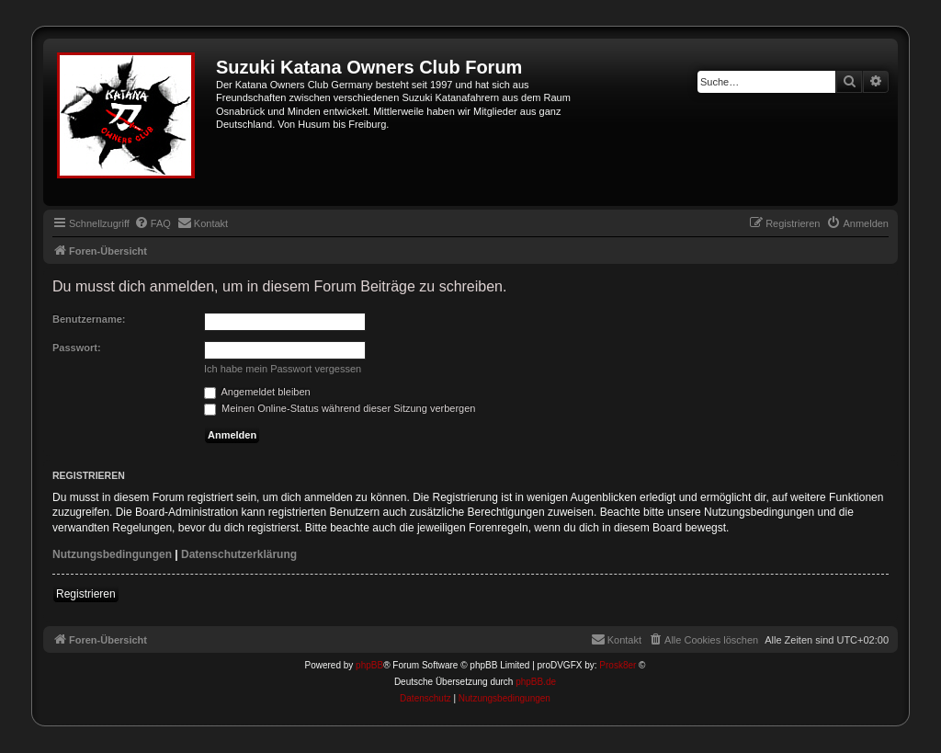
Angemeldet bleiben (257, 391)
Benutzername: (88, 319)
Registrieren (86, 594)
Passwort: (76, 347)
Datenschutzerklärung (239, 554)
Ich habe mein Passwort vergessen (282, 368)
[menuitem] (152, 223)
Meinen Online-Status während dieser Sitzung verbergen (339, 408)
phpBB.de (536, 682)
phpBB (369, 665)
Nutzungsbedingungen (112, 554)
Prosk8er (617, 665)
